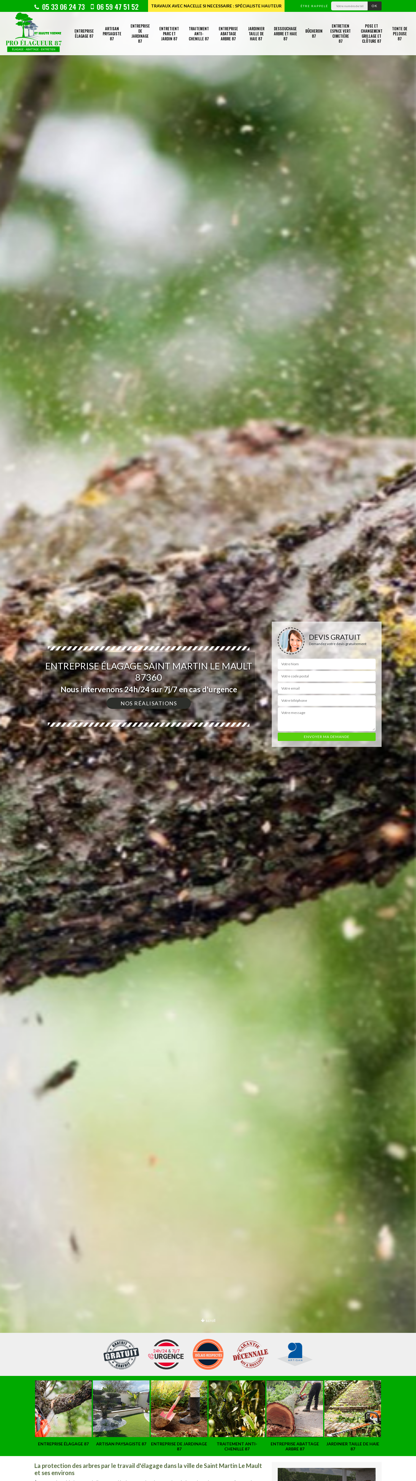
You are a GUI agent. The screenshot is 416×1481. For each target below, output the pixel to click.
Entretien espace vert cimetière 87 (340, 33)
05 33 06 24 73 (59, 6)
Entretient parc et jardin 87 (169, 34)
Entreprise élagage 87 (84, 33)
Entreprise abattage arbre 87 (228, 34)
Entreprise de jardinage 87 (140, 33)
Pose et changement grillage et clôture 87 (371, 33)
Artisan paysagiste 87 (112, 34)
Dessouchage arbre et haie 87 (285, 34)
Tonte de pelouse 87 (399, 34)
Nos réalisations (148, 703)
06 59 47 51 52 (115, 6)
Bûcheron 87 (314, 33)
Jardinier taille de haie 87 (256, 34)
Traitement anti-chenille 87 (199, 34)
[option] (208, 740)
